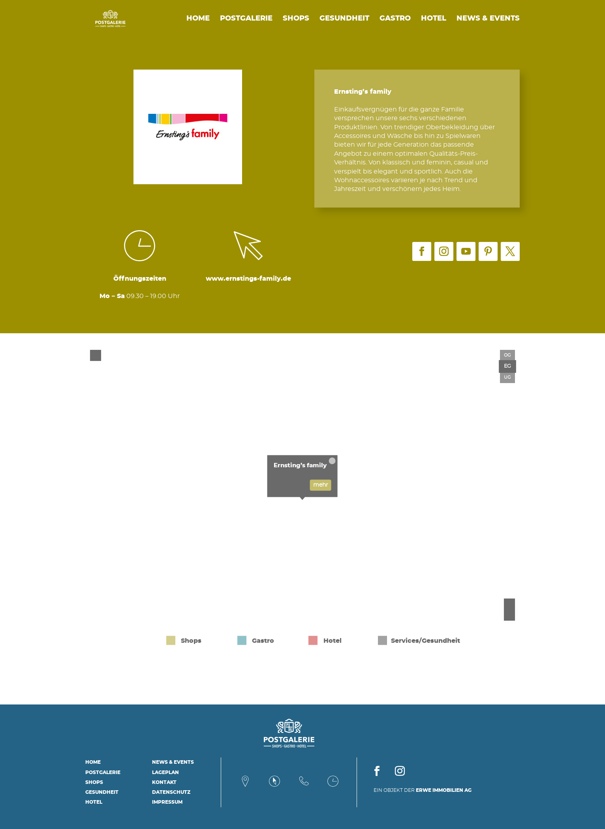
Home (198, 19)
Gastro (395, 19)
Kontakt (164, 782)
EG (507, 366)
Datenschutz (171, 792)
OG (507, 355)
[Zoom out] (509, 615)
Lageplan (165, 772)
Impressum (167, 802)
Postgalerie (246, 19)
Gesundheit (344, 19)
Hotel (433, 19)
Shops (296, 19)
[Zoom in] (509, 604)
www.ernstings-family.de (248, 279)
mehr (320, 485)
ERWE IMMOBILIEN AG (444, 790)
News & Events (488, 19)
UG (507, 377)
